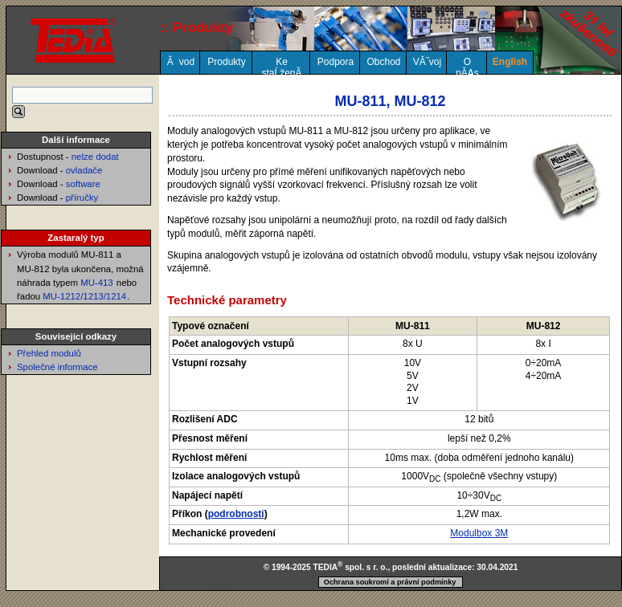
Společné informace (57, 367)
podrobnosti (236, 513)
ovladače (84, 170)
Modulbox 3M (479, 533)
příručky (82, 197)
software (83, 184)
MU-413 (96, 282)
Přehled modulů (49, 353)
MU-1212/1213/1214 (84, 296)
